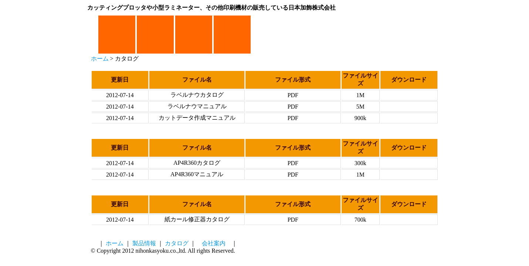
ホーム (100, 58)
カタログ (177, 243)
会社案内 (213, 243)
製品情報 (144, 243)
